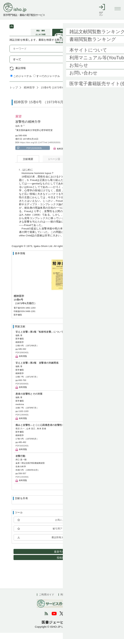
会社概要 (82, 600)
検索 (106, 65)
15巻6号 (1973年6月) (54, 93)
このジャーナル (21, 82)
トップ (13, 93)
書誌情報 (20, 74)
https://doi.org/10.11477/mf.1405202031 (40, 148)
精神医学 (29, 93)
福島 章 (19, 132)
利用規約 (65, 600)
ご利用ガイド (46, 600)
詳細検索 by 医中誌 (103, 82)
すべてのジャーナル (46, 82)
